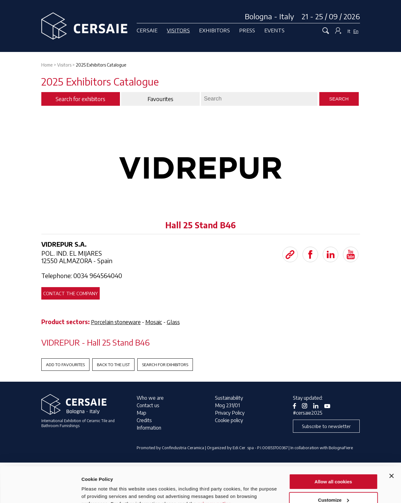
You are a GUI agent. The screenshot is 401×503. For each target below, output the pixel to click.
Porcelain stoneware (116, 321)
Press (247, 30)
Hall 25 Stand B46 (200, 225)
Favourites (160, 98)
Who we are (150, 398)
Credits (144, 420)
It (349, 31)
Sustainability (229, 398)
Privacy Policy (229, 413)
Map (141, 413)
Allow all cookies (333, 451)
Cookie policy (229, 420)
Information (149, 428)
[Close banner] (391, 445)
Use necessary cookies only (333, 487)
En (355, 31)
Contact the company (70, 293)
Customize (333, 469)
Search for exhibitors (165, 364)
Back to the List (113, 364)
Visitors (178, 30)
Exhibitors (214, 30)
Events (274, 30)
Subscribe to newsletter (326, 426)
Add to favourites (65, 364)
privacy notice (214, 473)
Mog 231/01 (227, 405)
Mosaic (153, 321)
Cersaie (147, 30)
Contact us (148, 405)
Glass (173, 321)
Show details (95, 490)
